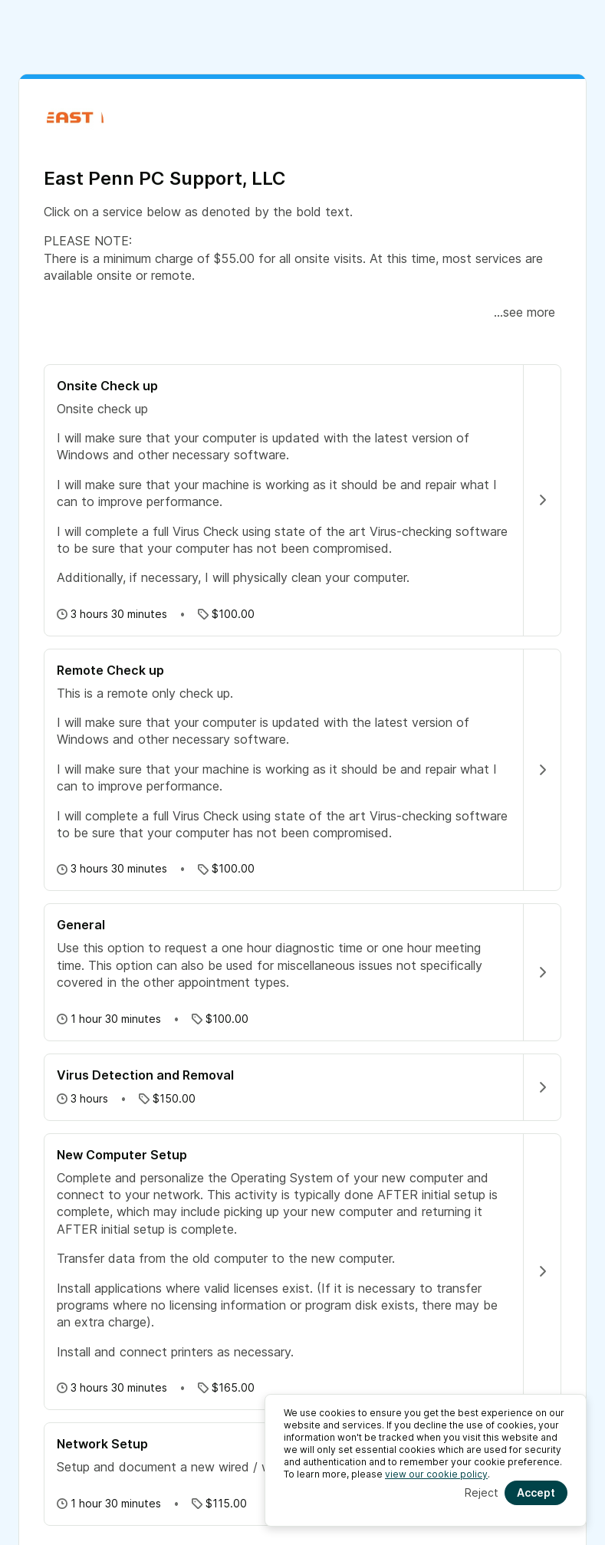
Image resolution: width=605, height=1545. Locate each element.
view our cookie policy (436, 1474)
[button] (302, 470)
